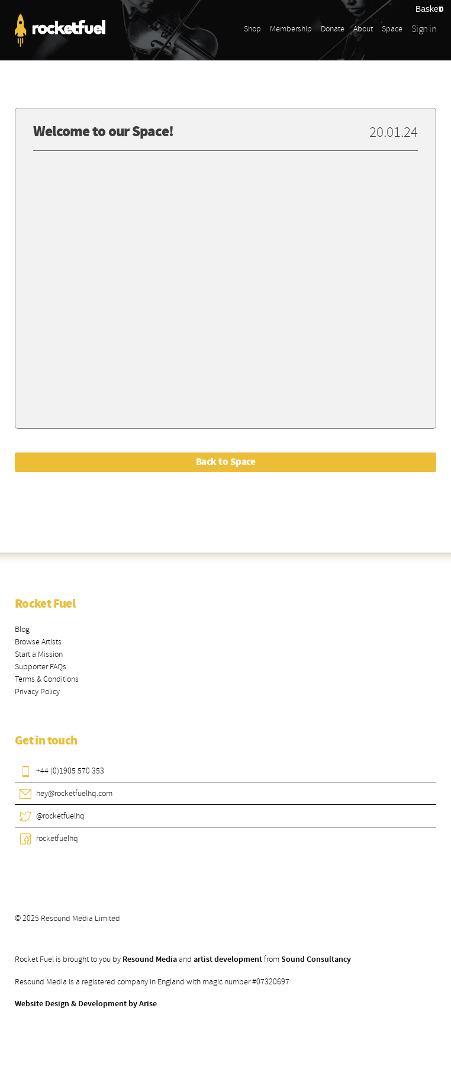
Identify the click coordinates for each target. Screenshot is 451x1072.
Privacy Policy (37, 691)
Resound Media (150, 959)
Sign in (423, 29)
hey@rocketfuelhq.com (74, 793)
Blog (22, 629)
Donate (332, 29)
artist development (228, 959)
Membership (291, 29)
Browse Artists (38, 642)
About (363, 29)
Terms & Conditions (47, 679)
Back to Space (225, 462)
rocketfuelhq (57, 838)
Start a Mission (39, 654)
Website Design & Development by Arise (86, 1004)
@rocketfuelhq (60, 816)
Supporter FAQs (40, 667)
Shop (252, 29)
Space (392, 29)
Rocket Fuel (45, 604)
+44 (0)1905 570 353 (70, 771)
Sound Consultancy (316, 959)
